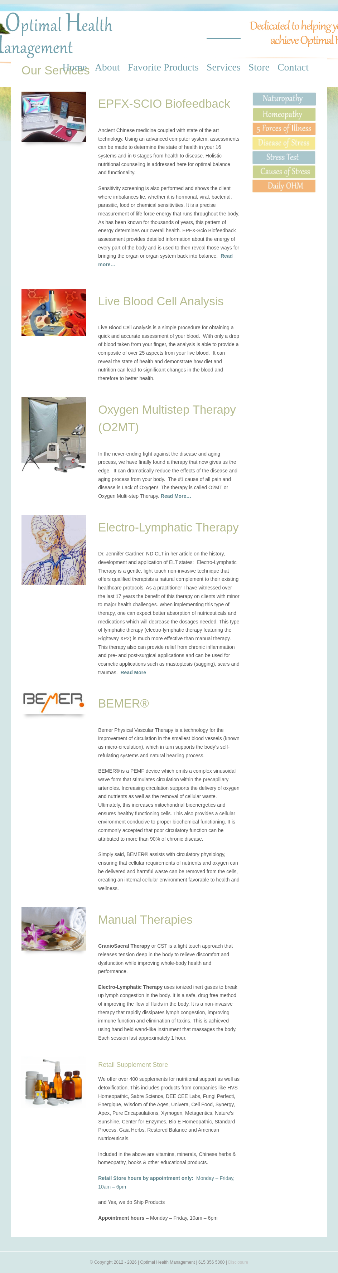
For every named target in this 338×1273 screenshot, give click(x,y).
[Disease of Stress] (284, 139)
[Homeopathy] (284, 110)
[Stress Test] (284, 153)
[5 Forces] (284, 124)
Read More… (176, 496)
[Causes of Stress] (284, 167)
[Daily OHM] (284, 181)
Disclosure (238, 1262)
